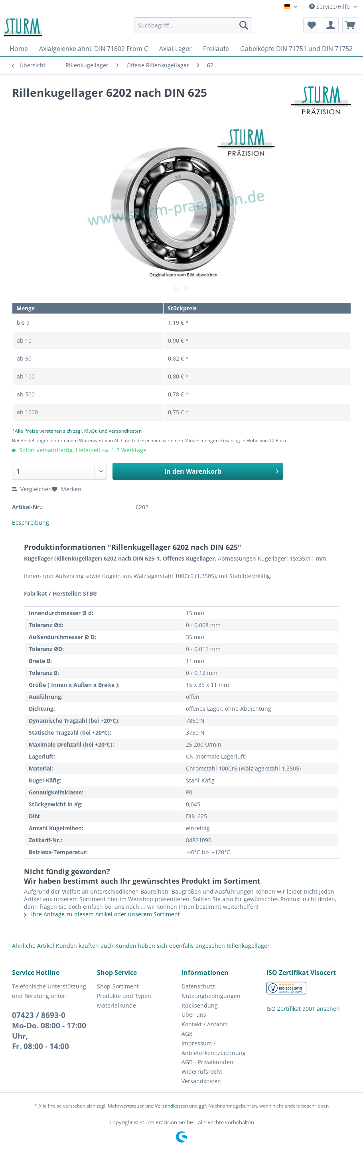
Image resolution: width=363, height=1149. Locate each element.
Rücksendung (200, 1005)
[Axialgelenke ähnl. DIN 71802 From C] (94, 48)
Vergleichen (32, 489)
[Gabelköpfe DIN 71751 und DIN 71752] (296, 48)
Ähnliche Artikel (33, 945)
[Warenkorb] (350, 25)
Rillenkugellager (248, 945)
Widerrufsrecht (202, 1071)
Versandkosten (201, 1081)
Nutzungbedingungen (211, 996)
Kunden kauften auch (85, 945)
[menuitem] (193, 29)
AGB (187, 1033)
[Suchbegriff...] (193, 25)
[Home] (19, 48)
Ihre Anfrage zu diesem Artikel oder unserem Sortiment (102, 914)
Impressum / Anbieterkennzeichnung (214, 1048)
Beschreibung (30, 522)
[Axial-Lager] (175, 48)
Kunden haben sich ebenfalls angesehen (170, 945)
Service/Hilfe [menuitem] (330, 6)
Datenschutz (198, 986)
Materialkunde (116, 1005)
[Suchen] (243, 25)
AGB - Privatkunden (207, 1062)
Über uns (194, 1014)
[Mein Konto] (331, 25)
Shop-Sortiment (118, 986)
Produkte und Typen (124, 996)
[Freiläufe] (216, 48)
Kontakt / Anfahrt (204, 1024)
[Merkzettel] (311, 25)
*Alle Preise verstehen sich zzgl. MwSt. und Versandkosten (77, 430)
